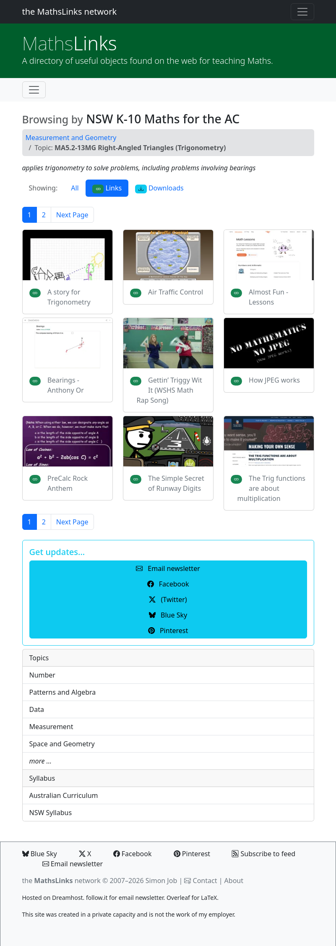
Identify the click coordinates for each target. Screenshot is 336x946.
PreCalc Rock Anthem (67, 483)
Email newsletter (72, 863)
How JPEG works (274, 380)
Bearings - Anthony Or (65, 385)
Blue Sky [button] (168, 615)
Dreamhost (67, 898)
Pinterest (192, 853)
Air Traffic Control (175, 292)
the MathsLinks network (69, 11)
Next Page (72, 214)
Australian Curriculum (63, 795)
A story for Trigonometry (68, 297)
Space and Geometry (62, 743)
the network (61, 880)
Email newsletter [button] (168, 568)
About (233, 880)
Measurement (51, 726)
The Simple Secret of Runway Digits (176, 483)
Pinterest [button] (168, 630)
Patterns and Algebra (62, 692)
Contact (205, 880)
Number (42, 675)
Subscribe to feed (263, 853)
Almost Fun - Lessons (268, 297)
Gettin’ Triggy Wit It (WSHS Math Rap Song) (169, 390)
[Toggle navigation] (302, 11)
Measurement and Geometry (71, 137)
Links (69, 43)
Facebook (132, 853)
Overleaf (178, 898)
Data (36, 709)
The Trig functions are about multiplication (271, 488)
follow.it (97, 898)
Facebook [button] (168, 584)
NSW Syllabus (50, 812)
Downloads (159, 188)
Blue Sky (39, 853)
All (74, 188)
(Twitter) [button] (168, 599)
